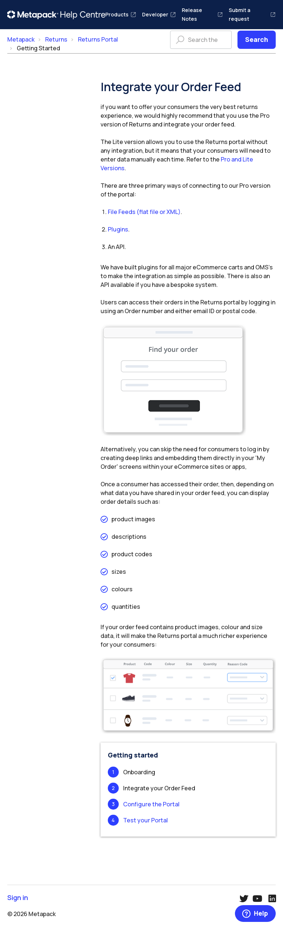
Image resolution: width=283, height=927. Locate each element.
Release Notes (202, 14)
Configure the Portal (151, 804)
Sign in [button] (17, 897)
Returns (56, 39)
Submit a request (252, 14)
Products (120, 14)
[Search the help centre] (201, 40)
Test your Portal (145, 820)
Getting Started (38, 48)
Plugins (118, 229)
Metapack (21, 39)
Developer (159, 14)
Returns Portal (98, 39)
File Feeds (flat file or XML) (144, 212)
